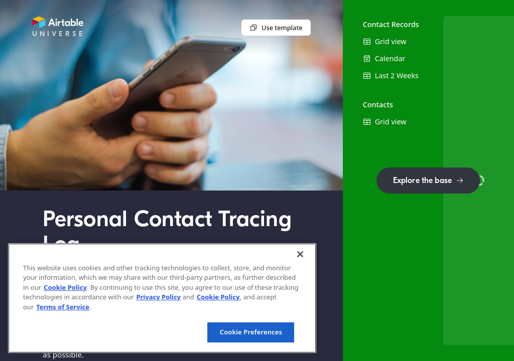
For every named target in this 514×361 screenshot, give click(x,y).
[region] (162, 298)
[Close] (300, 254)
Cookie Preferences (251, 331)
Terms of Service (62, 306)
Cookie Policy (65, 287)
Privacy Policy (158, 296)
